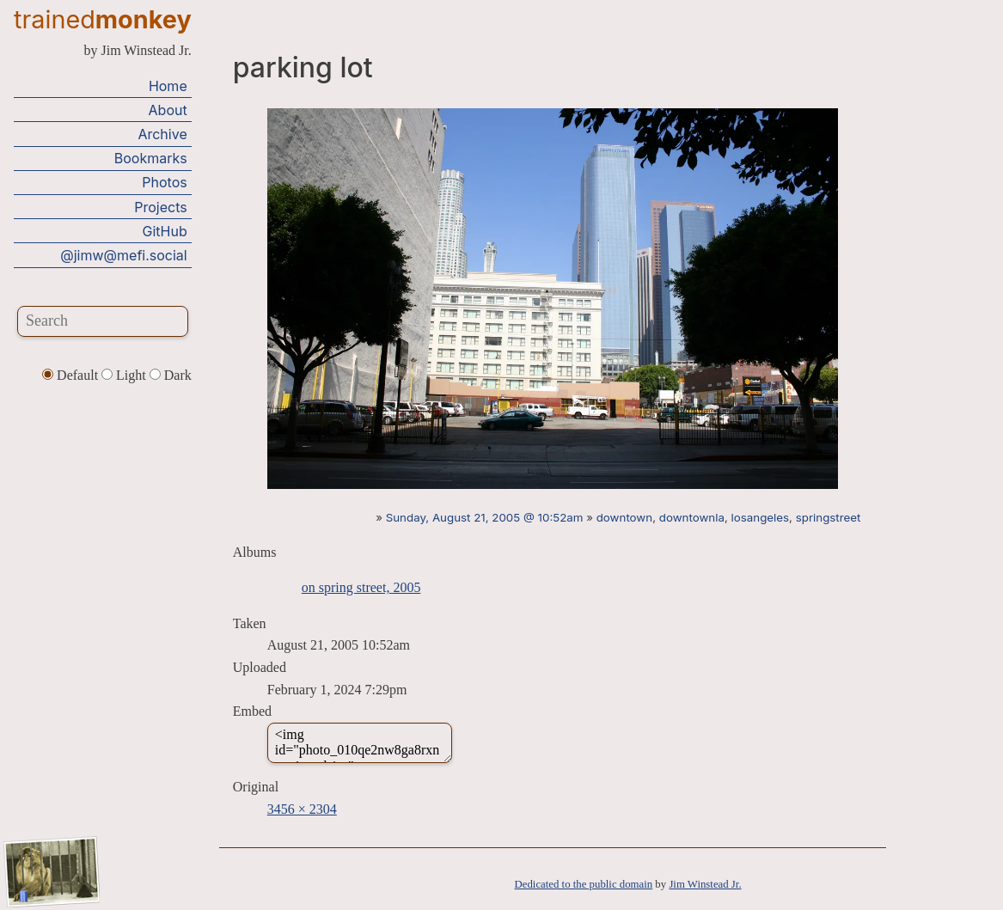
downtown (624, 517)
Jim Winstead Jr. (705, 884)
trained (103, 19)
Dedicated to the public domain (584, 884)
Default (71, 375)
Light (125, 375)
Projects (160, 207)
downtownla (692, 517)
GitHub (165, 231)
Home (168, 86)
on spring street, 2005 (361, 587)
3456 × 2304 (302, 809)
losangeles (760, 517)
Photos (164, 182)
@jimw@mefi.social (123, 255)
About (168, 110)
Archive (162, 134)
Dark (171, 375)
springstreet (828, 517)
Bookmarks (150, 158)
